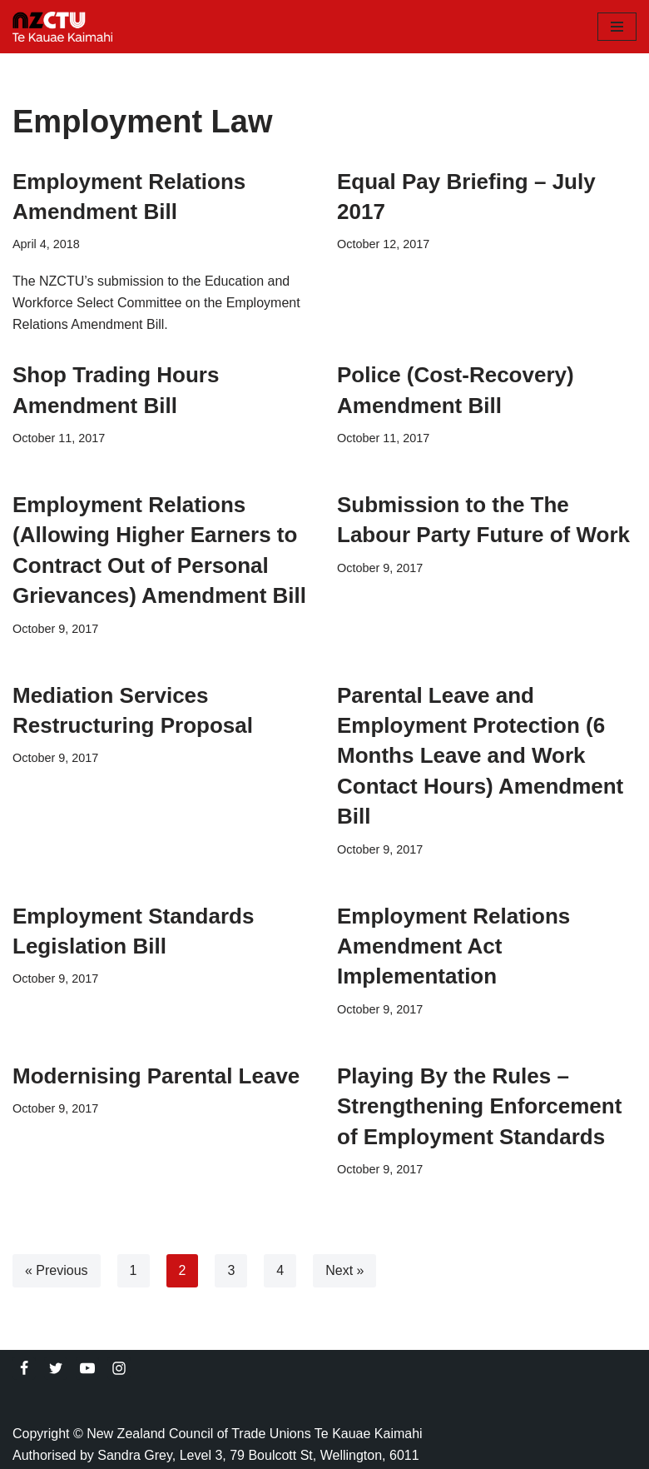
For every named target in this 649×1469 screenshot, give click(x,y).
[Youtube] (87, 1368)
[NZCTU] (62, 27)
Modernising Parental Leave (156, 1075)
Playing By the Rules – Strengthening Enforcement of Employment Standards (479, 1106)
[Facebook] (24, 1368)
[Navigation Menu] (617, 26)
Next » (344, 1270)
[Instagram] (119, 1368)
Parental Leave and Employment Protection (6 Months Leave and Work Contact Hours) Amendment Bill (480, 756)
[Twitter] (55, 1368)
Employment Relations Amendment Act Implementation (453, 946)
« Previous (56, 1270)
